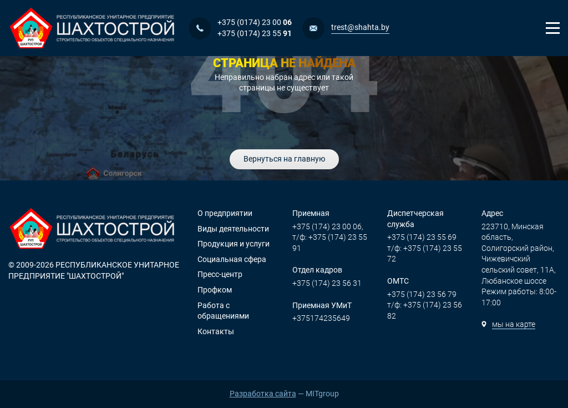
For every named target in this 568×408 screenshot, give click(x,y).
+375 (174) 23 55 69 (422, 237)
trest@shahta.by (360, 27)
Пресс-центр (219, 274)
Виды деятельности (233, 228)
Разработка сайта (263, 393)
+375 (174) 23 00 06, (327, 226)
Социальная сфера (231, 259)
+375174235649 (321, 318)
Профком (214, 289)
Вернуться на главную (284, 158)
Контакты (215, 331)
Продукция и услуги (233, 243)
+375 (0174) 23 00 (254, 22)
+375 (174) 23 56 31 (327, 283)
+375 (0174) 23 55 (254, 33)
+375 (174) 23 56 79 (422, 294)
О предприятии (224, 213)
